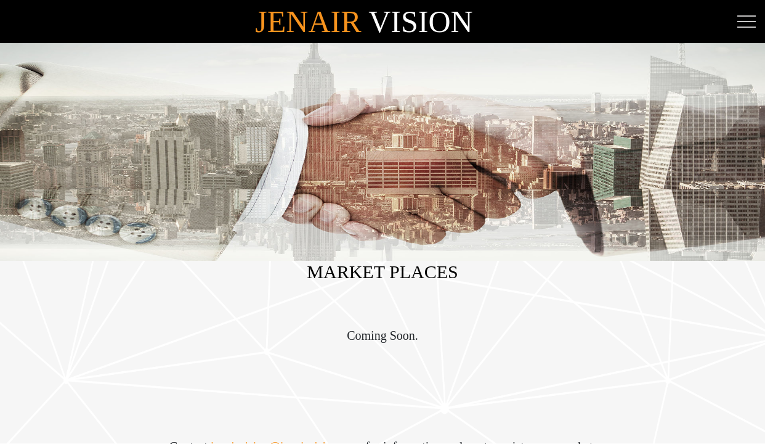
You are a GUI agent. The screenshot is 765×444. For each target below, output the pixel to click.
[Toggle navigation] (746, 21)
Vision (363, 21)
